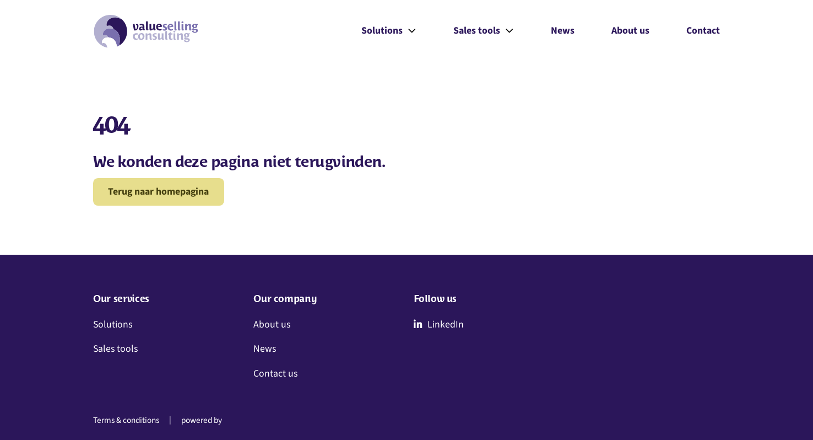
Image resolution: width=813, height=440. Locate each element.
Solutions (388, 31)
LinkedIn (439, 324)
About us (630, 30)
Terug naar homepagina (158, 191)
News (562, 30)
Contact (703, 30)
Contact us (275, 373)
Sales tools (483, 31)
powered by (201, 421)
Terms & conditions (126, 421)
